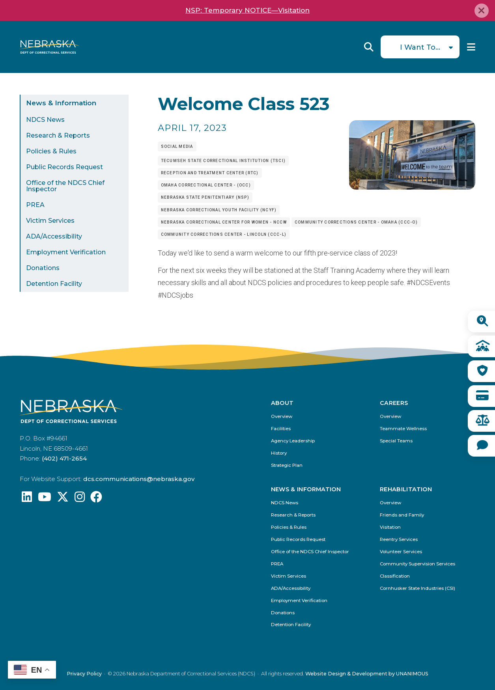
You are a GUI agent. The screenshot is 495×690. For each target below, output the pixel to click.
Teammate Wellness (403, 428)
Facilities (281, 428)
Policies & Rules (51, 151)
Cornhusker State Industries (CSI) (417, 588)
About (282, 403)
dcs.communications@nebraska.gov (138, 479)
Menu (471, 47)
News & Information (61, 103)
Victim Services (50, 220)
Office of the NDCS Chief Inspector (65, 186)
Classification (395, 576)
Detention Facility (54, 283)
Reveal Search (369, 47)
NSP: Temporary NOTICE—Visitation (247, 10)
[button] (412, 187)
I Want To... (420, 47)
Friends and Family (402, 515)
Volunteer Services (401, 551)
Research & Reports (58, 135)
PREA (35, 205)
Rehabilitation (406, 489)
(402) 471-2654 (64, 458)
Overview (281, 416)
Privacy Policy (84, 674)
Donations (43, 268)
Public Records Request (64, 167)
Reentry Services (399, 539)
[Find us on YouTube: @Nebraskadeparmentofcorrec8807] (44, 499)
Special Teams (396, 441)
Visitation (390, 527)
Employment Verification (66, 252)
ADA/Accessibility (54, 236)
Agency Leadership (293, 441)
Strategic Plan (287, 465)
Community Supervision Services (417, 564)
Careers (394, 403)
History (279, 453)
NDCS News (45, 119)
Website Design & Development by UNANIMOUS (366, 674)
